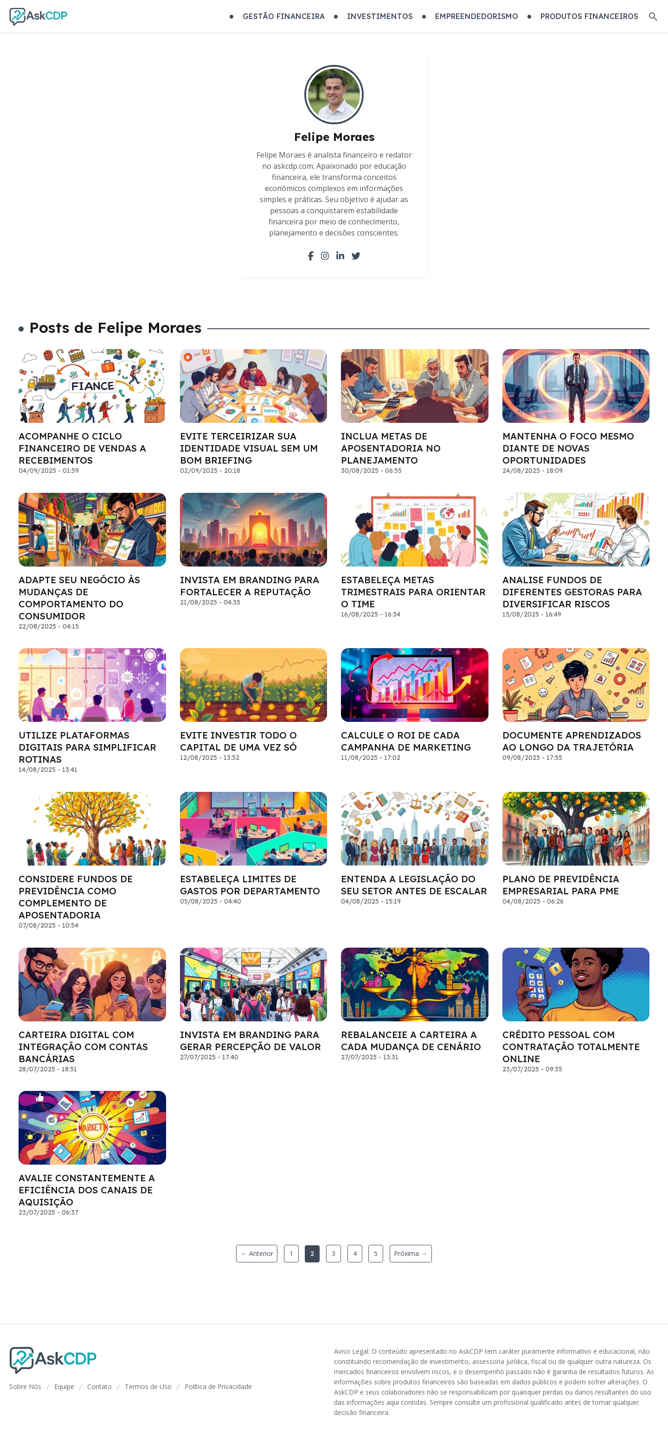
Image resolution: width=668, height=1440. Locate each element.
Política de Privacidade (218, 1386)
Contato (99, 1386)
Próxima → (410, 1253)
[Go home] (38, 16)
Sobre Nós (25, 1386)
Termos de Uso (148, 1386)
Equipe (64, 1386)
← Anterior (257, 1253)
